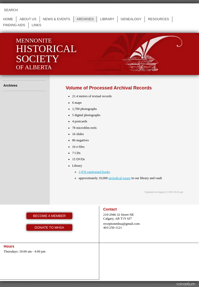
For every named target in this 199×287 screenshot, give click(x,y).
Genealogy (131, 19)
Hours (9, 246)
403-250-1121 (112, 227)
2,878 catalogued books (94, 172)
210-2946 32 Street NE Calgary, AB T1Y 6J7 (118, 216)
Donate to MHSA (49, 227)
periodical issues (120, 178)
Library (107, 19)
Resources (158, 19)
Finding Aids (14, 25)
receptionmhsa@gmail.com (121, 224)
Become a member (49, 216)
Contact (110, 209)
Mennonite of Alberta (46, 54)
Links (36, 25)
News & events (56, 19)
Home (8, 19)
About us (27, 19)
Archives (85, 19)
